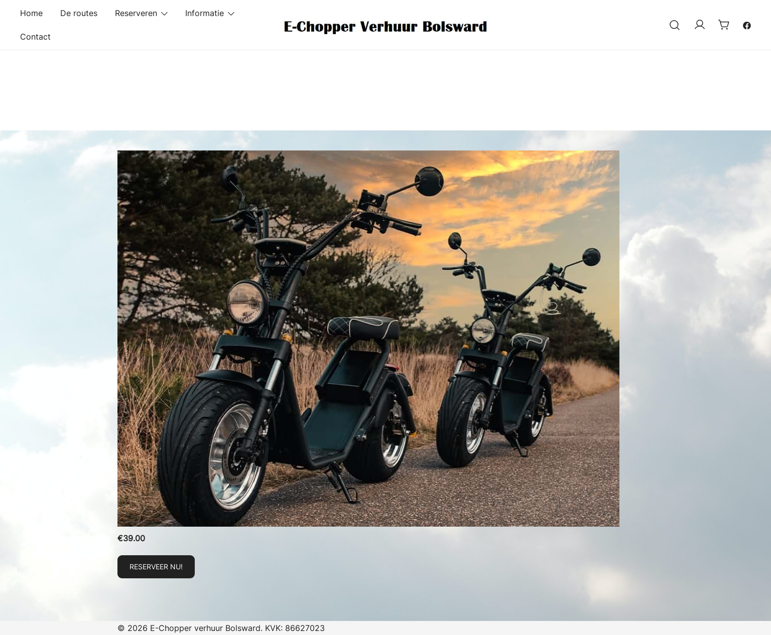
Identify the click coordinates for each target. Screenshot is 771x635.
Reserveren (136, 13)
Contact (35, 37)
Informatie (204, 13)
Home (31, 13)
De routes (78, 13)
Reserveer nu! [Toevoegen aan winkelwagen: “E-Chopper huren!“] (156, 566)
